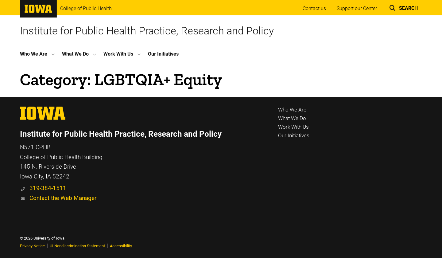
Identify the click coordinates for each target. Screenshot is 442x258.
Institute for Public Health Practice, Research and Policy (147, 31)
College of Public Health (86, 8)
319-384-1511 (47, 188)
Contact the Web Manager (62, 198)
